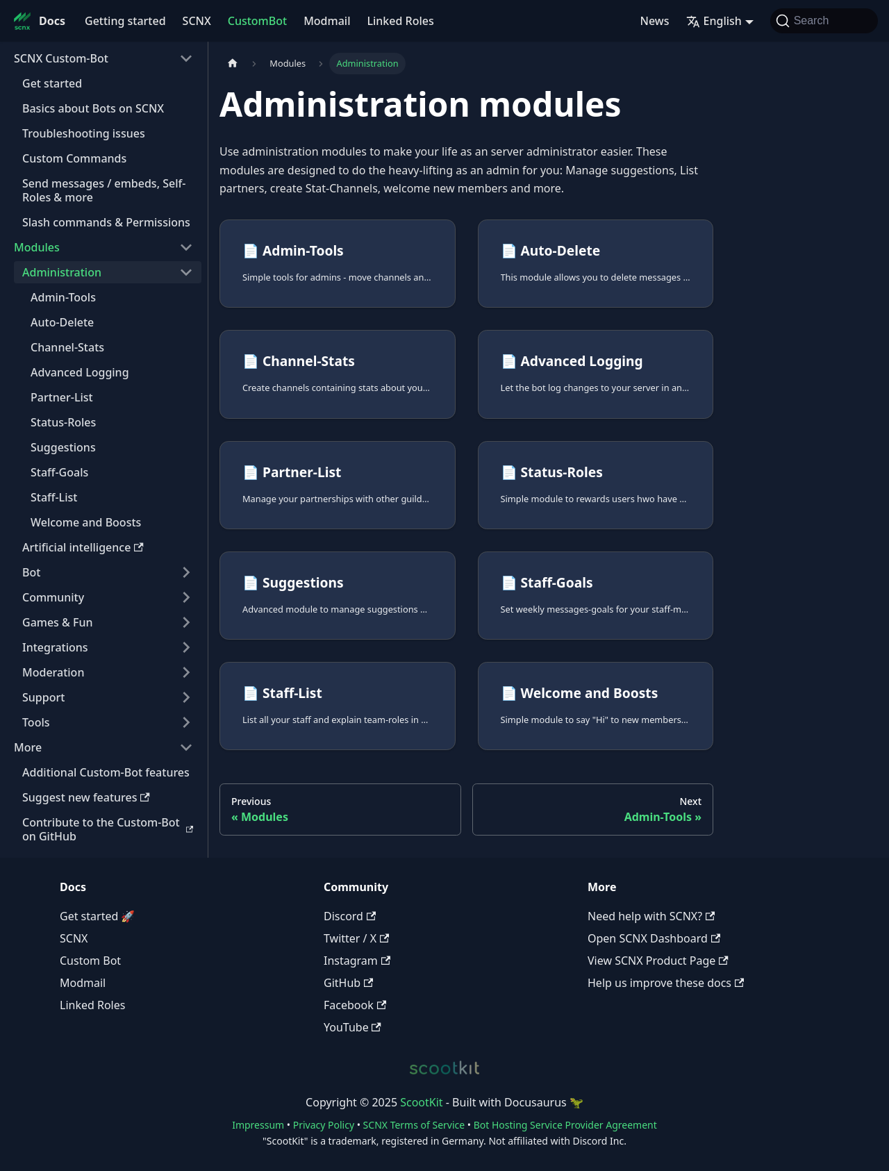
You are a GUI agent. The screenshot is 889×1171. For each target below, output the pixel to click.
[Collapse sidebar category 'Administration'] (186, 272)
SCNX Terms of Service (414, 1124)
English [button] (714, 20)
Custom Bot (90, 960)
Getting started (125, 20)
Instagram (357, 960)
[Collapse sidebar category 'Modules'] (186, 247)
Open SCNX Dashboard (654, 938)
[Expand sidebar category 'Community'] (186, 597)
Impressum (258, 1124)
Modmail (327, 20)
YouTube (352, 1027)
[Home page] (232, 63)
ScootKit (421, 1102)
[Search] (824, 20)
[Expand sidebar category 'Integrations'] (186, 647)
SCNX (197, 20)
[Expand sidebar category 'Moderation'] (186, 672)
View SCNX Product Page (658, 960)
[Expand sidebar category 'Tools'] (186, 722)
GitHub (348, 982)
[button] (103, 747)
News (655, 20)
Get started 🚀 (97, 916)
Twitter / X (356, 938)
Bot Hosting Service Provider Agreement (565, 1124)
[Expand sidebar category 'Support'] (186, 697)
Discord (350, 916)
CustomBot (257, 20)
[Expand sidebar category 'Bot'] (186, 572)
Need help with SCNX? (651, 916)
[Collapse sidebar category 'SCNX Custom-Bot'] (186, 58)
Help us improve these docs (666, 982)
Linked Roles (400, 20)
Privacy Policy (323, 1124)
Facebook (355, 1005)
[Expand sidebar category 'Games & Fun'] (186, 622)
